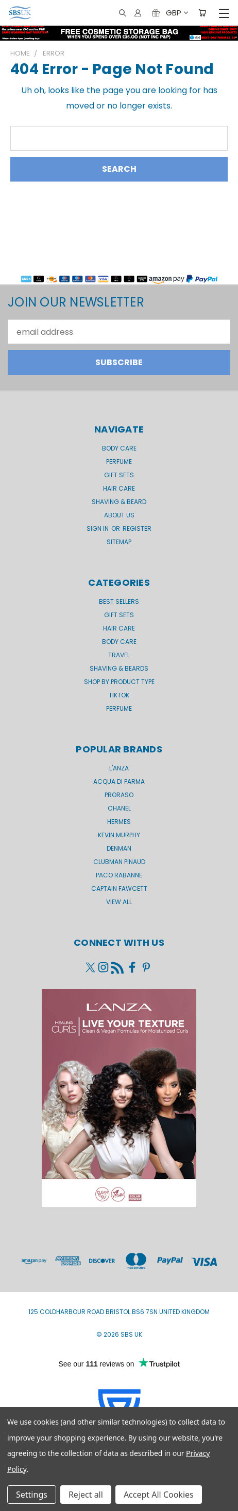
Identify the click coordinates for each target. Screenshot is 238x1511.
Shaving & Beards (119, 668)
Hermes (119, 821)
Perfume (119, 461)
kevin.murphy (119, 835)
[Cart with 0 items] (202, 13)
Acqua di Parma (119, 781)
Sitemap (119, 541)
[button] (119, 272)
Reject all (86, 1494)
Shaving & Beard (119, 501)
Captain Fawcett (119, 888)
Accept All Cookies (159, 1494)
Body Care (119, 448)
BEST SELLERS (119, 601)
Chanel (119, 808)
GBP (176, 12)
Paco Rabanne (119, 875)
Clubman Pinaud (119, 861)
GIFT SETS (119, 475)
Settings (31, 1494)
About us (119, 515)
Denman (119, 848)
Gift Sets (119, 614)
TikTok (119, 695)
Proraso (119, 794)
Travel (119, 655)
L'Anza (119, 768)
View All (119, 901)
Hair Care (119, 488)
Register (137, 528)
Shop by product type (119, 681)
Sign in (98, 528)
